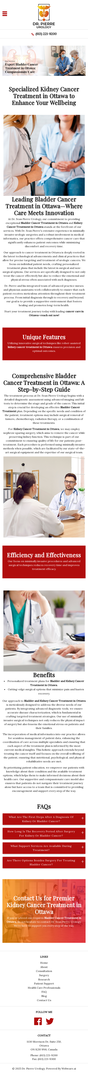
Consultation (44, 971)
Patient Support (44, 983)
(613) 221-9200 (46, 34)
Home (44, 962)
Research (44, 979)
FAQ (44, 991)
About (44, 967)
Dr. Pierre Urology (33, 1068)
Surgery (44, 975)
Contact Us (44, 1000)
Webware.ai (68, 1068)
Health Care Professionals (44, 987)
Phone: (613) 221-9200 (44, 1055)
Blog (44, 996)
